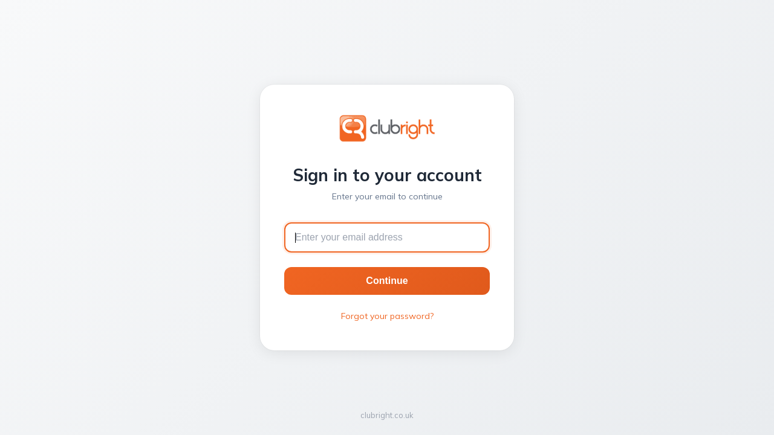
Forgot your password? (387, 316)
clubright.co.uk (387, 415)
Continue (387, 281)
